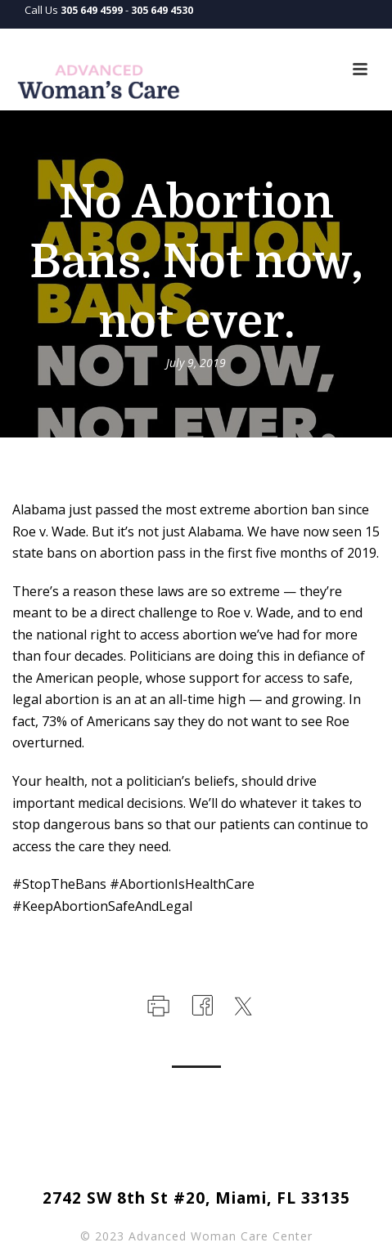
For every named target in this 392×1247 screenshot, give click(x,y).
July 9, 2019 (196, 362)
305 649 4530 (162, 10)
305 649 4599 (92, 10)
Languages (333, 38)
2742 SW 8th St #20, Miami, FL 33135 (196, 1198)
